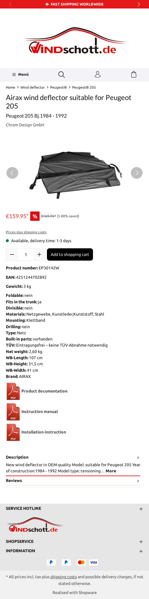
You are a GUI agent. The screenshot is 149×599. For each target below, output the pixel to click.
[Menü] (20, 75)
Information (20, 551)
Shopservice (19, 541)
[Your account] (97, 74)
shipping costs (63, 576)
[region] (74, 173)
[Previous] (12, 173)
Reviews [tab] (73, 481)
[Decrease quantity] (12, 254)
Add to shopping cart (70, 254)
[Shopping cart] (134, 74)
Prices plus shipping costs (26, 232)
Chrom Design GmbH (25, 125)
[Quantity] (26, 254)
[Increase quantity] (39, 254)
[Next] (137, 173)
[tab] (73, 464)
